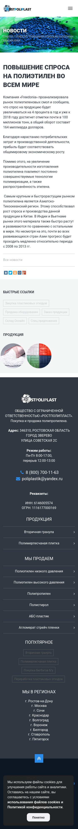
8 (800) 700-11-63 (42, 472)
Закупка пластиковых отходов (26, 303)
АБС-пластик (39, 616)
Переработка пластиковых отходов (38, 679)
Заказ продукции (55, 312)
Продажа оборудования (21, 312)
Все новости (12, 260)
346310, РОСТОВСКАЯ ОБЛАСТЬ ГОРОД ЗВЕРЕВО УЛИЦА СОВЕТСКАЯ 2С (45, 436)
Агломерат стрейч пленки (39, 627)
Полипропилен (39, 594)
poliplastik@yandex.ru (42, 478)
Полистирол (39, 605)
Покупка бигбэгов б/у (38, 670)
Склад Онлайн (15, 320)
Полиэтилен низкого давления (39, 571)
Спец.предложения (44, 320)
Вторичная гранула (39, 532)
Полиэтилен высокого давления (39, 582)
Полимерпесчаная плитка (39, 543)
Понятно (38, 817)
